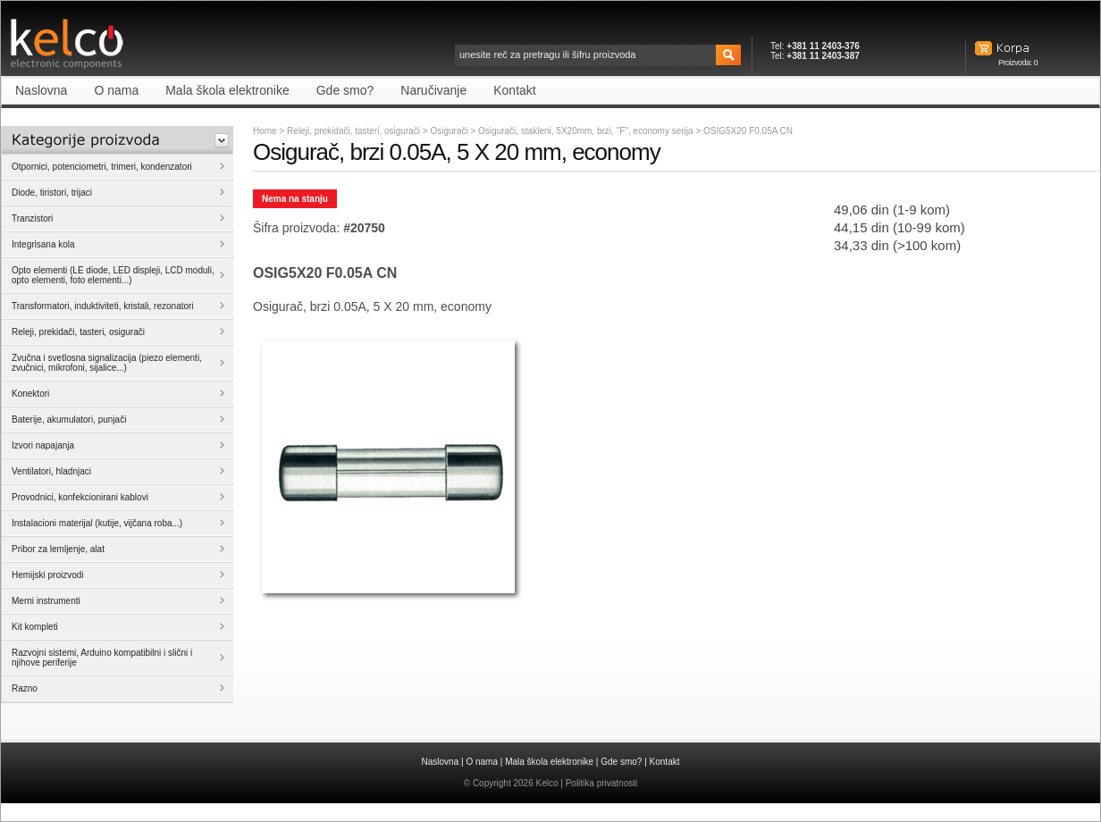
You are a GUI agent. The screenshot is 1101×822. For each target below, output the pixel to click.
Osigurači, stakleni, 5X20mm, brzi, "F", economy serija (586, 131)
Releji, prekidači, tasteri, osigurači (353, 131)
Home (265, 131)
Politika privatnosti (602, 783)
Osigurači (450, 131)
